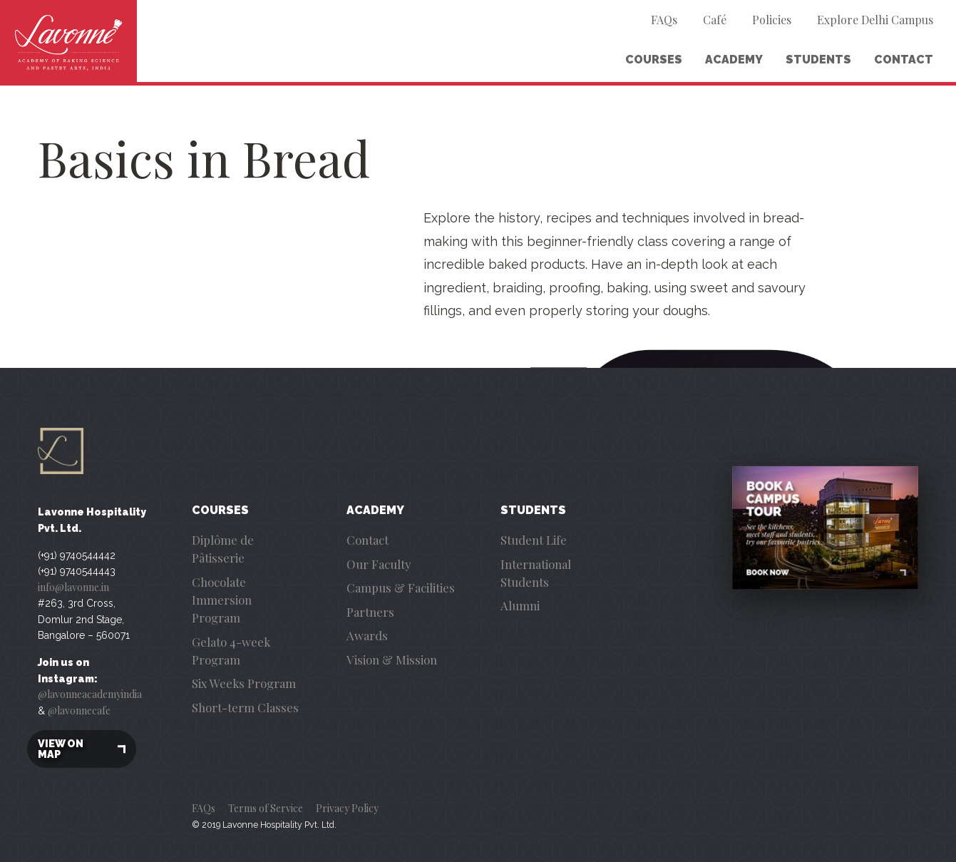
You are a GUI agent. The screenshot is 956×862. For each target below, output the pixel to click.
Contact (903, 59)
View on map (81, 749)
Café (714, 19)
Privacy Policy (347, 808)
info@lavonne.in (73, 587)
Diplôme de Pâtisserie (223, 548)
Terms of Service (265, 808)
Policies (771, 19)
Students (818, 59)
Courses (653, 59)
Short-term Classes (245, 707)
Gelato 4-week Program (231, 650)
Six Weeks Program (244, 683)
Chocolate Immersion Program (222, 599)
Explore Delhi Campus (875, 19)
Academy (734, 59)
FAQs (664, 19)
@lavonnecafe (79, 710)
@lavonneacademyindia (90, 694)
